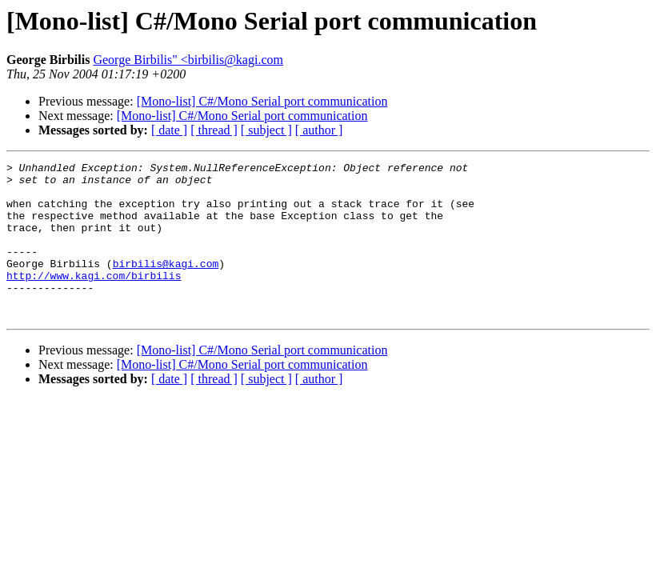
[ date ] (169, 130)
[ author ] (319, 130)
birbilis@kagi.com (166, 285)
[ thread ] (214, 130)
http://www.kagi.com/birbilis (93, 299)
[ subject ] (266, 130)
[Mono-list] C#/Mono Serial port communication (262, 101)
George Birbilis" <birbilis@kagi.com (188, 59)
